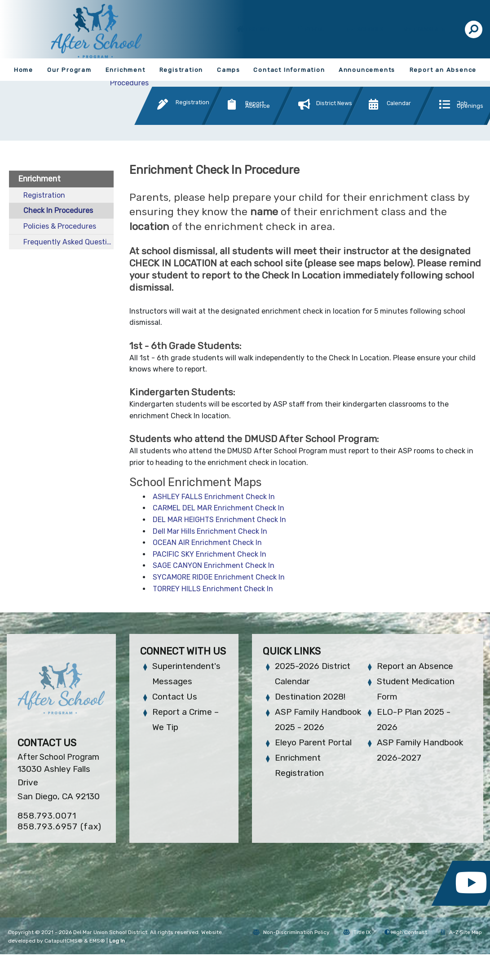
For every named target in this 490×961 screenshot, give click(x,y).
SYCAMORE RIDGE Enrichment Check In (219, 577)
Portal (316, 29)
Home (23, 69)
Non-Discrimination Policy (291, 932)
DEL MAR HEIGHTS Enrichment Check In (219, 519)
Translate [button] (429, 29)
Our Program (69, 69)
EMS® (97, 941)
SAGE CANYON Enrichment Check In (213, 565)
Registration (181, 69)
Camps (228, 69)
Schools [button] (371, 29)
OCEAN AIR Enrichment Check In (207, 542)
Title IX (357, 932)
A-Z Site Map (461, 932)
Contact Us (174, 696)
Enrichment (126, 69)
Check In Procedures (58, 210)
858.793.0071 (47, 815)
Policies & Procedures (59, 226)
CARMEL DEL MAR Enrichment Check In (218, 508)
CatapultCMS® (63, 941)
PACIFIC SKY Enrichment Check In (209, 554)
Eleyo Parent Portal (313, 742)
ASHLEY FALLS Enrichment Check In (214, 496)
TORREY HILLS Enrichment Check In (213, 589)
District (258, 29)
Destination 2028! (310, 696)
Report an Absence (443, 69)
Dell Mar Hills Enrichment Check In (210, 531)
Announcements (367, 69)
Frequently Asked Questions (68, 242)
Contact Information (289, 69)
